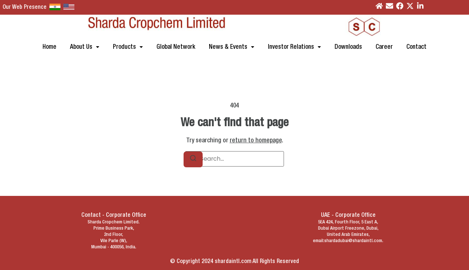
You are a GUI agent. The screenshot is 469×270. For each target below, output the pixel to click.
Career (384, 47)
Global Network (175, 47)
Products (128, 47)
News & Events (231, 47)
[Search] (193, 159)
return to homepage (256, 140)
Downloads (348, 47)
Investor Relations (294, 47)
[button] (84, 47)
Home (49, 47)
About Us (84, 47)
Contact (416, 47)
